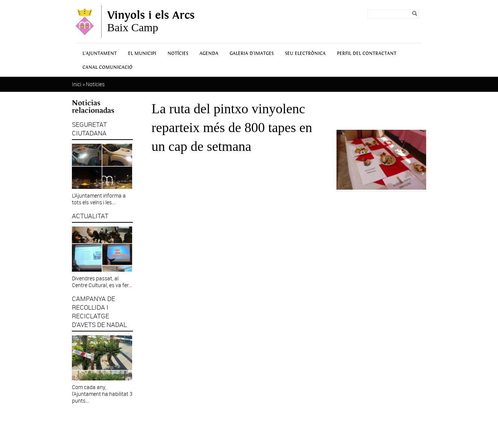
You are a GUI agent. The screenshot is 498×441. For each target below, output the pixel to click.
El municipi (142, 53)
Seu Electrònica (305, 53)
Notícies (178, 53)
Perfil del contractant (366, 53)
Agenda (209, 53)
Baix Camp (151, 21)
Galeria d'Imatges (252, 53)
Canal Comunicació (107, 67)
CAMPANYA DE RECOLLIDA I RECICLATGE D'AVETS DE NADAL (99, 311)
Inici (76, 84)
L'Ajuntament (99, 53)
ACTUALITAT (90, 215)
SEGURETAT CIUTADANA (89, 128)
